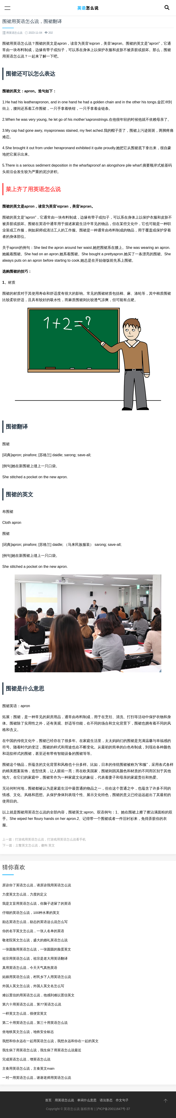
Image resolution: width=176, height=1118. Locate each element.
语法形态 (106, 1100)
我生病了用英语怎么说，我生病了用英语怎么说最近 (41, 1050)
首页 (48, 1100)
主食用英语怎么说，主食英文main (28, 1068)
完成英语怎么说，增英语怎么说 (26, 1059)
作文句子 (122, 1100)
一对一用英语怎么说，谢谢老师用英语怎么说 (36, 1078)
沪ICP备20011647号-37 (113, 1109)
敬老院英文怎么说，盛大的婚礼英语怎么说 (35, 940)
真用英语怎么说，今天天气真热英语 (29, 968)
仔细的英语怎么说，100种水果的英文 (31, 913)
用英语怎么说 (64, 1100)
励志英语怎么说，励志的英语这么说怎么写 (35, 922)
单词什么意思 (86, 1100)
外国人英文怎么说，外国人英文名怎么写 (33, 986)
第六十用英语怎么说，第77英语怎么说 (31, 1004)
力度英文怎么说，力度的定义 (24, 894)
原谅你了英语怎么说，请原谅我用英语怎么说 (36, 885)
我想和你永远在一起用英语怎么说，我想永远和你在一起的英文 (50, 1041)
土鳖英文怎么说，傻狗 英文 (35, 845)
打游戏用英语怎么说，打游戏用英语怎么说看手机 (50, 839)
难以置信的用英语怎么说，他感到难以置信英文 (38, 995)
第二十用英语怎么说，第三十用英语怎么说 (35, 1023)
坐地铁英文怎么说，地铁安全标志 (28, 1032)
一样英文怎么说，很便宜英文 (24, 1013)
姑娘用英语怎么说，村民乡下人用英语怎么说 (36, 977)
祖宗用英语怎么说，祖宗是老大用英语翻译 (35, 958)
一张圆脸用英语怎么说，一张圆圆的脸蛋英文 (36, 949)
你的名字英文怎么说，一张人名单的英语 (33, 931)
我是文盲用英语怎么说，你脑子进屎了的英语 (36, 903)
